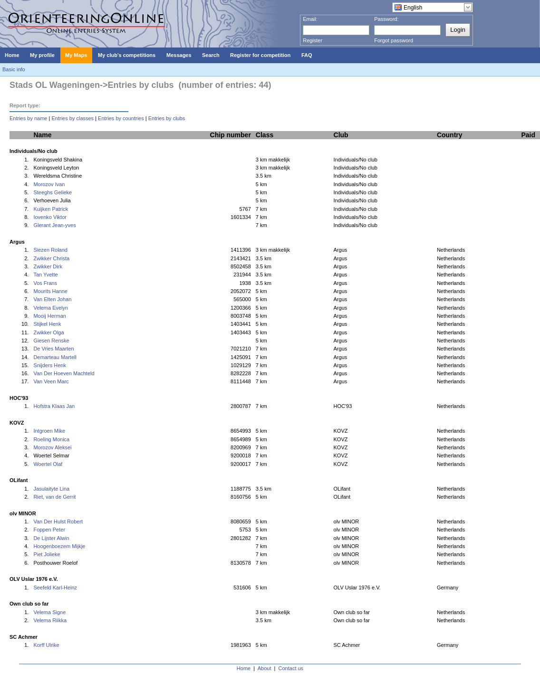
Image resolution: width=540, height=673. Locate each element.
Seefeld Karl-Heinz (55, 587)
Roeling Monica (51, 439)
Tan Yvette (45, 274)
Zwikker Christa (51, 258)
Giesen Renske (51, 340)
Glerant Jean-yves (54, 225)
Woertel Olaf (47, 464)
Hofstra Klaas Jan (54, 406)
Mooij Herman (49, 316)
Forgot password (393, 40)
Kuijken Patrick (50, 209)
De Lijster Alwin (51, 538)
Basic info (13, 69)
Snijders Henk (49, 365)
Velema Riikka (50, 620)
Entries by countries (121, 118)
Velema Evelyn (50, 308)
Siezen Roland (50, 250)
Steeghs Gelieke (52, 192)
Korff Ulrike (46, 645)
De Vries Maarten (53, 348)
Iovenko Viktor (50, 217)
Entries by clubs (166, 118)
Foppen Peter (49, 529)
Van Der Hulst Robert (58, 521)
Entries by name (28, 118)
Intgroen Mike (49, 431)
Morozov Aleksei (52, 447)
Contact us (291, 668)
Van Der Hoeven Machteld (63, 373)
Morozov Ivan (49, 184)
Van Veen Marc (50, 381)
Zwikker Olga (48, 332)
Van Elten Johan (52, 299)
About (264, 668)
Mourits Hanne (50, 291)
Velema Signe (49, 612)
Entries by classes (72, 118)
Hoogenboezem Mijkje (59, 546)
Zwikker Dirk (47, 266)
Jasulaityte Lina (51, 489)
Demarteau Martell (54, 357)
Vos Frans (45, 283)
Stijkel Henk (47, 324)
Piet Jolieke (46, 554)
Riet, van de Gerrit (54, 497)
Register (312, 40)
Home (244, 668)
